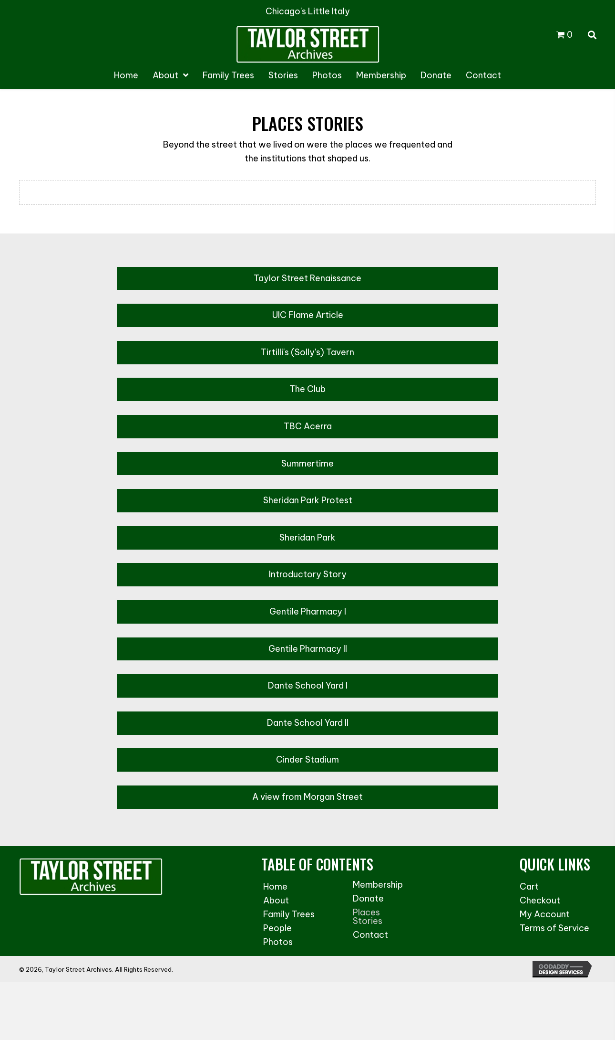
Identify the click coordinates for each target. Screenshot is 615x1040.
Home (275, 886)
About (276, 900)
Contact (370, 934)
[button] (307, 278)
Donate (368, 898)
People (277, 928)
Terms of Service (554, 928)
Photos (278, 941)
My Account (545, 914)
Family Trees (289, 914)
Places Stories (367, 916)
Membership (378, 884)
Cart (529, 886)
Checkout (540, 900)
